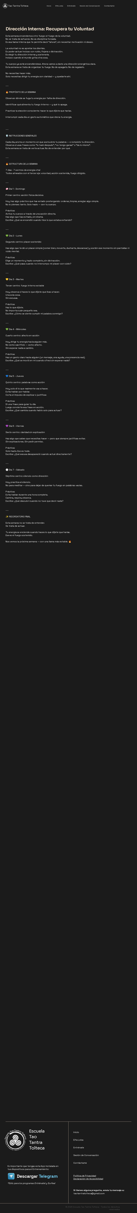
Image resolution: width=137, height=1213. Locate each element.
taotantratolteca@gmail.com (89, 1193)
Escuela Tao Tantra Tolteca (37, 1139)
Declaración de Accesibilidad (88, 1178)
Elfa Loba (78, 1139)
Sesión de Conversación (86, 1155)
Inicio (76, 1132)
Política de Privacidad (84, 1175)
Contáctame (80, 1162)
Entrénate (78, 1147)
